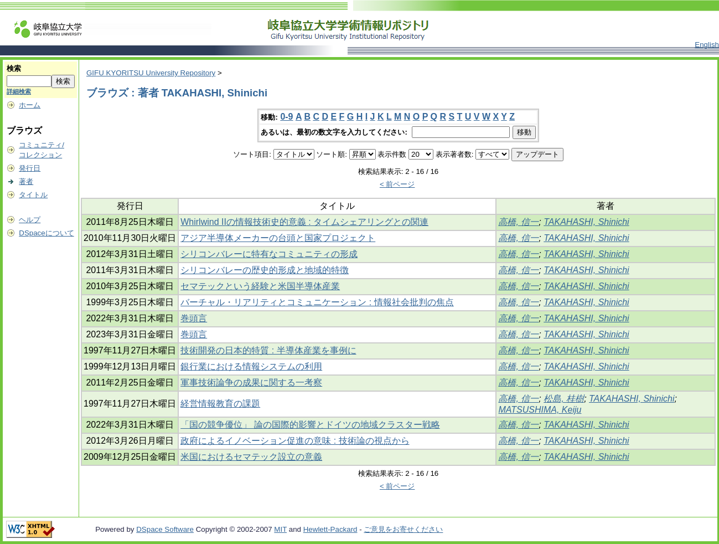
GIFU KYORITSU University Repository (150, 73)
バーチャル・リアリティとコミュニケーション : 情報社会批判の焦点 (316, 302)
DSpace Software (165, 529)
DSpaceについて (46, 233)
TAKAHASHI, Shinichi (586, 222)
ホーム (29, 105)
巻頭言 (193, 318)
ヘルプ (29, 219)
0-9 (286, 116)
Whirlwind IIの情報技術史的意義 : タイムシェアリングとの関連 (304, 222)
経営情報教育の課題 (220, 403)
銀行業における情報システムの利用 (251, 366)
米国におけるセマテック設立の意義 (251, 456)
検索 (14, 68)
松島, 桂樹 (564, 398)
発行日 (29, 168)
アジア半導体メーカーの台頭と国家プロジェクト (277, 238)
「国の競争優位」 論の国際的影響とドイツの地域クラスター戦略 (309, 424)
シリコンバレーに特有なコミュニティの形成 (269, 254)
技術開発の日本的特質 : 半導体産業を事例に (268, 350)
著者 (26, 181)
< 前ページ (397, 184)
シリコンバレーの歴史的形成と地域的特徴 (264, 270)
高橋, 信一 (518, 222)
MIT (280, 529)
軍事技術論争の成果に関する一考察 (251, 382)
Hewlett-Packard (330, 529)
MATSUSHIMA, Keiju (539, 409)
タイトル (33, 195)
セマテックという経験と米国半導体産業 (260, 286)
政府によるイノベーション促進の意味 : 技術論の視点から (294, 440)
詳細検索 (19, 91)
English (707, 44)
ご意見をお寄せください (403, 529)
